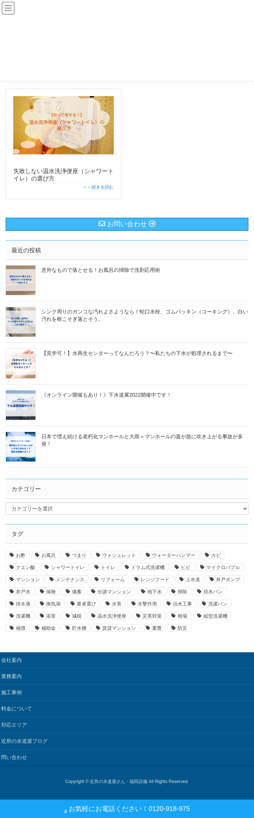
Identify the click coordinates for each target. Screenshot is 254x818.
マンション (28, 579)
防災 (182, 628)
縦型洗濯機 (215, 616)
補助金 (48, 628)
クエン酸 (25, 567)
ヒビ (185, 567)
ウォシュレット (119, 555)
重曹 (157, 628)
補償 (20, 628)
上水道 (193, 579)
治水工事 (182, 604)
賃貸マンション (119, 628)
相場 (182, 616)
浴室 (51, 616)
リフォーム (113, 579)
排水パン (213, 591)
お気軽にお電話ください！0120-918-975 (127, 809)
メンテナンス (70, 579)
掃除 (182, 591)
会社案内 (11, 660)
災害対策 (152, 616)
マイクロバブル (223, 567)
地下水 (154, 591)
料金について (16, 709)
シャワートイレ (68, 567)
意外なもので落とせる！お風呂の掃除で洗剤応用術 (100, 270)
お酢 (20, 555)
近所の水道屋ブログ (24, 741)
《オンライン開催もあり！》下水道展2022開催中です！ (106, 395)
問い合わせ (14, 757)
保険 (51, 591)
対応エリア (14, 725)
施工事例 (11, 692)
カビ (216, 555)
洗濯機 (23, 616)
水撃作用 (147, 604)
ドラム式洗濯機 (148, 567)
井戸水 (23, 591)
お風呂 (48, 555)
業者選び (86, 604)
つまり (79, 555)
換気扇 (53, 604)
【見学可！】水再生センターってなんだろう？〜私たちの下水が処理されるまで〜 (137, 353)
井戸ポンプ (228, 579)
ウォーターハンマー (173, 555)
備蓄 (77, 591)
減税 (77, 616)
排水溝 (23, 604)
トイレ (108, 567)
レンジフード (155, 579)
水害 (116, 604)
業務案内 (11, 676)
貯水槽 (79, 628)
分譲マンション (114, 591)
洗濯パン (217, 604)
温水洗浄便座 (111, 616)
